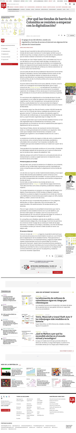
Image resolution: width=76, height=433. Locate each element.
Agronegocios (19, 399)
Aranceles (59, 9)
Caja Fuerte (29, 400)
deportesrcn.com (12, 428)
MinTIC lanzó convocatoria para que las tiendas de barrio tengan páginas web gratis (70, 99)
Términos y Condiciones (55, 405)
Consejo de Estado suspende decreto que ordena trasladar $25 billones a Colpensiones (9, 298)
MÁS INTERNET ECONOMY (66, 350)
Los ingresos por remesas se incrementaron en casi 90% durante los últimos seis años (43, 372)
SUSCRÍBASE (72, 1)
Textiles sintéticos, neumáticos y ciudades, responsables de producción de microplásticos (68, 383)
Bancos (4, 338)
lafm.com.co (54, 427)
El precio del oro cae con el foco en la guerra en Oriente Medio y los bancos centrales (43, 383)
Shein (64, 9)
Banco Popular (44, 9)
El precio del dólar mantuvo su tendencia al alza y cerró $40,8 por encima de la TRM (9, 308)
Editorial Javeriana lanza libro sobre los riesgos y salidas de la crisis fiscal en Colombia (17, 383)
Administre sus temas (7, 64)
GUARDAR (71, 35)
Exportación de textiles (13, 11)
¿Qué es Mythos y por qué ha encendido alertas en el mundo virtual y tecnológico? (50, 336)
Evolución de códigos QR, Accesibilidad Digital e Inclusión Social (70, 186)
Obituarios (29, 413)
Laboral (5, 295)
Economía (39, 403)
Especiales (29, 407)
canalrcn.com (32, 427)
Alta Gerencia (30, 399)
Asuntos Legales (20, 400)
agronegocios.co (16, 425)
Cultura (13, 379)
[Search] (66, 4)
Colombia (28, 9)
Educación (5, 319)
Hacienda (39, 368)
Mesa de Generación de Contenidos (57, 399)
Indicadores (19, 412)
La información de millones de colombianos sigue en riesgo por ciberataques (51, 300)
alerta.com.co (4, 428)
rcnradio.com (39, 427)
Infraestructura (30, 412)
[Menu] (8, 7)
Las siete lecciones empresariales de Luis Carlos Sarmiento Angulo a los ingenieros (10, 323)
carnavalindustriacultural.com (21, 427)
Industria (64, 368)
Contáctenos (52, 402)
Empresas (18, 407)
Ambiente (64, 379)
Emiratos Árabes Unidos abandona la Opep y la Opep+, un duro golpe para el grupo (10, 332)
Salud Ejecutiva (40, 415)
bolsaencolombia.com (50, 425)
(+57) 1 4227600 (4, 405)
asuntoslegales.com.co (6, 425)
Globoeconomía (40, 408)
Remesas (23, 9)
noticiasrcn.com (47, 427)
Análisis (38, 399)
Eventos (39, 407)
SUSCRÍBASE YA (57, 272)
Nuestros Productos (54, 400)
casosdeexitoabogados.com (7, 427)
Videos (28, 418)
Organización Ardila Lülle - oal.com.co (69, 426)
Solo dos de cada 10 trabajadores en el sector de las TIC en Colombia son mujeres (70, 250)
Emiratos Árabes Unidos (8, 328)
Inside (38, 412)
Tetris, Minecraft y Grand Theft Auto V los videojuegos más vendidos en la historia (54, 319)
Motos (32, 9)
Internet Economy (20, 413)
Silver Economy (52, 9)
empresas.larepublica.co (26, 425)
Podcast (18, 415)
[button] (22, 267)
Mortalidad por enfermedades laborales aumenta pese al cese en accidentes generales (68, 372)
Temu (68, 9)
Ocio (38, 413)
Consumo (18, 403)
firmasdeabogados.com (38, 425)
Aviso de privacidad (54, 403)
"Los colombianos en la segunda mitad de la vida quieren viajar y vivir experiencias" (10, 341)
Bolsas (4, 304)
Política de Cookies (54, 410)
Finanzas (18, 408)
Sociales (18, 418)
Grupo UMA (37, 9)
